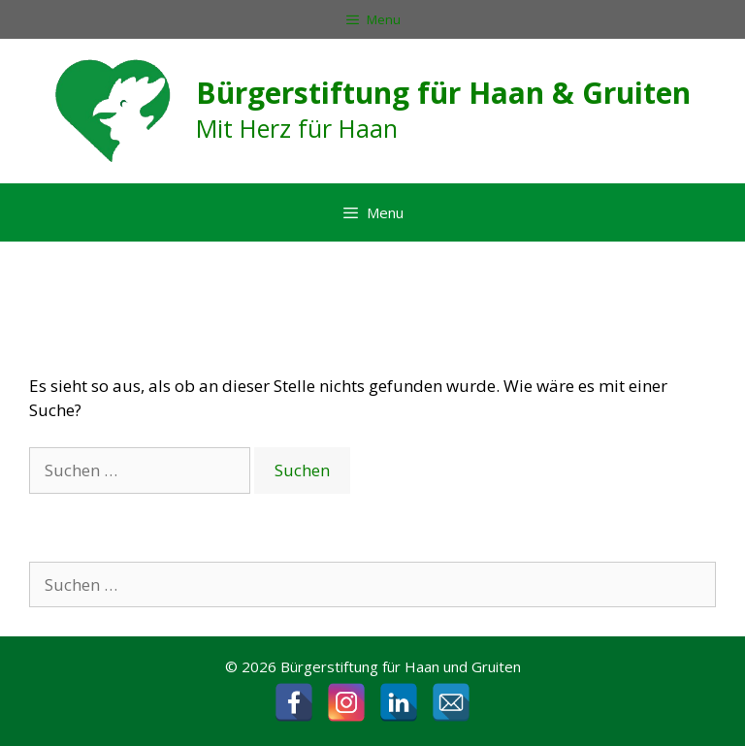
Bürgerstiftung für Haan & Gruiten (443, 93)
